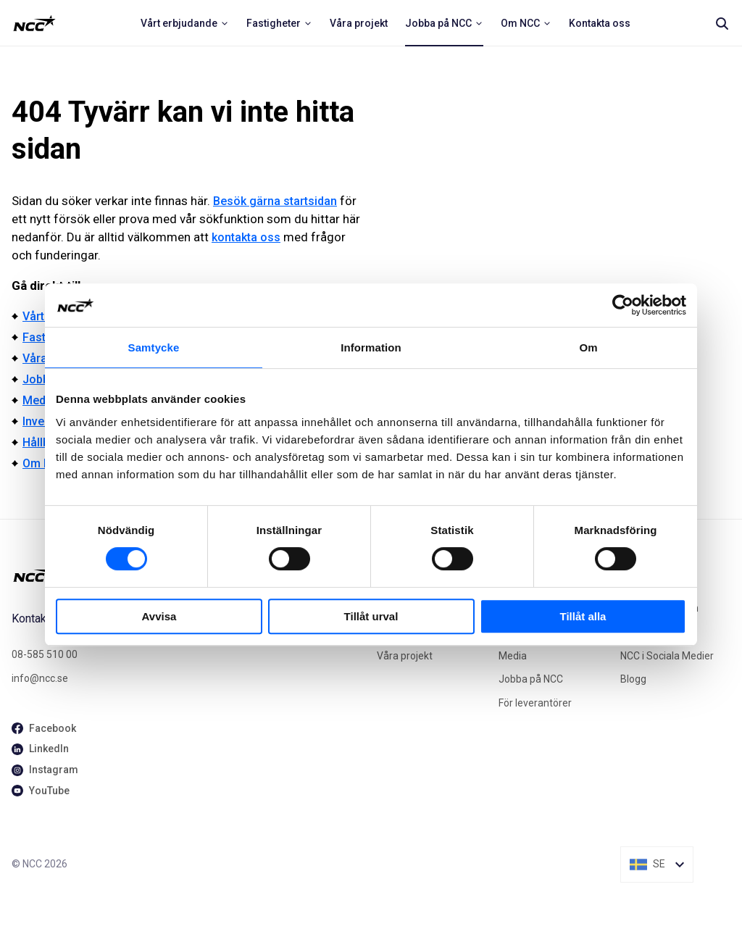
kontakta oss (246, 237)
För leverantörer (535, 703)
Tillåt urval (371, 616)
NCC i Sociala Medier (667, 656)
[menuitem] (185, 23)
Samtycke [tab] (154, 347)
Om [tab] (588, 347)
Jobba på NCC (531, 679)
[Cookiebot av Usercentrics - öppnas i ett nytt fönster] (622, 305)
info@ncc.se (40, 678)
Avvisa (159, 616)
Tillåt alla (583, 616)
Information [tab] (371, 347)
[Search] (721, 23)
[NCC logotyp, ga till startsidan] (34, 23)
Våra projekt (405, 656)
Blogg (633, 679)
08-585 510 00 (45, 654)
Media (38, 400)
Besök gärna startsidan (275, 201)
